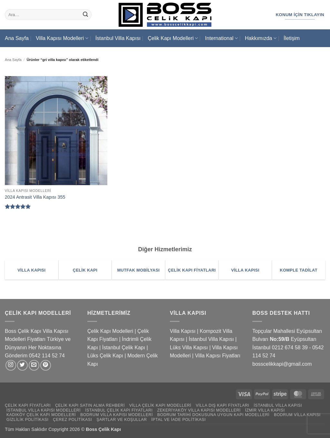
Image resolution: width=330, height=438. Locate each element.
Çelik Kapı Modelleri (173, 38)
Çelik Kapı (110, 429)
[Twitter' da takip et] (22, 365)
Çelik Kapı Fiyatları (28, 405)
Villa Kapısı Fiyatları (217, 355)
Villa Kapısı (183, 331)
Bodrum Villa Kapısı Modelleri (116, 415)
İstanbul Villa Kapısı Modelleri (43, 410)
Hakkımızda (261, 38)
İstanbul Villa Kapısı (118, 38)
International (221, 38)
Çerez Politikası (72, 419)
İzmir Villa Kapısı (265, 410)
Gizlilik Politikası (27, 419)
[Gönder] (85, 14)
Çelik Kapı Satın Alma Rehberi (90, 405)
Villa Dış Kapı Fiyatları (222, 405)
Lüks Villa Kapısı (189, 347)
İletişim (292, 38)
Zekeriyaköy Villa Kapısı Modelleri (199, 410)
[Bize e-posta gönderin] (34, 365)
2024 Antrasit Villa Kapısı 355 (35, 197)
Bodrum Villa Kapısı (297, 415)
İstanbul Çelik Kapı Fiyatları (119, 410)
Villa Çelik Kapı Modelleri (160, 405)
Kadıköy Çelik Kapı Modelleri (41, 415)
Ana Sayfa (17, 38)
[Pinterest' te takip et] (45, 365)
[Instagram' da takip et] (10, 365)
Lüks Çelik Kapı (105, 355)
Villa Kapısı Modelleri (62, 38)
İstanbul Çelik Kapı (123, 347)
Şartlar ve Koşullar (121, 419)
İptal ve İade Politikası (178, 419)
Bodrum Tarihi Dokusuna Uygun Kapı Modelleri (213, 415)
